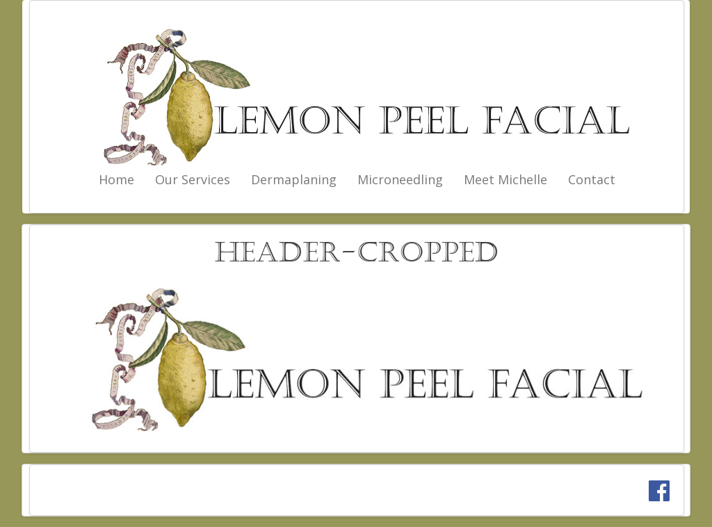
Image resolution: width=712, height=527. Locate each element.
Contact (591, 179)
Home (116, 179)
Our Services (192, 179)
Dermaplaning (294, 179)
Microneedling (400, 179)
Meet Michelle (505, 179)
